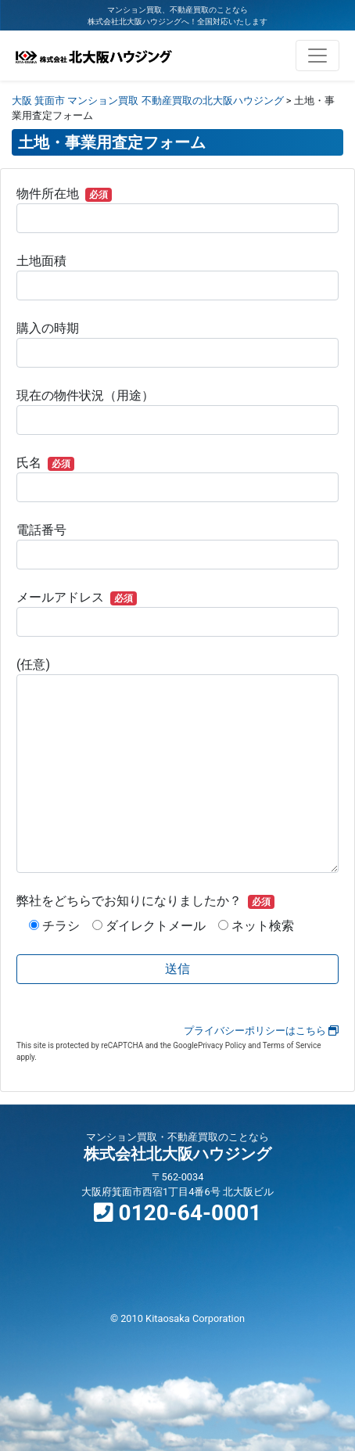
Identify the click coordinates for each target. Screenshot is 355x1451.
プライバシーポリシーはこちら (261, 1030)
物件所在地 (177, 209)
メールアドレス (177, 613)
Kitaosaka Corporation (195, 1318)
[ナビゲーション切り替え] (317, 55)
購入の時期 (177, 344)
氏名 (177, 478)
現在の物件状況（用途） (177, 411)
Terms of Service (292, 1045)
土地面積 (177, 276)
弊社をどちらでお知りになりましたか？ (145, 901)
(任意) (177, 765)
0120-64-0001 (178, 1213)
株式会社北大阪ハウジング (177, 1153)
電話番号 (177, 546)
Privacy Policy (222, 1045)
